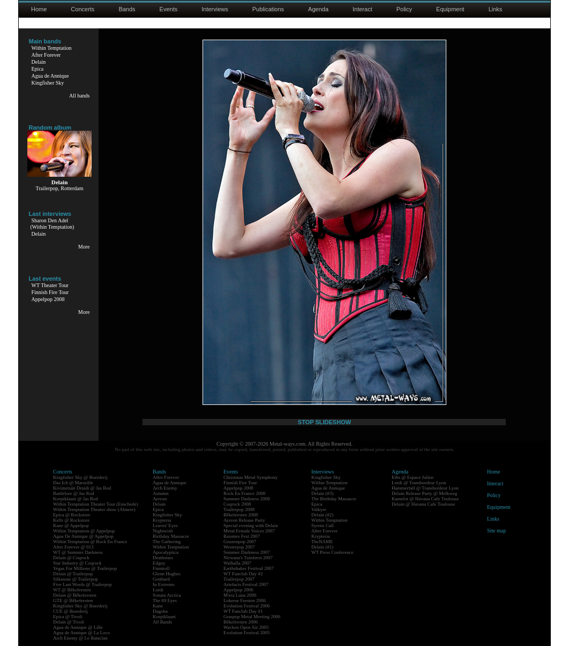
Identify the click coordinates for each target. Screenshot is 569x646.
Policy (404, 9)
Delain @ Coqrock (71, 557)
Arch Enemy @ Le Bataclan (80, 638)
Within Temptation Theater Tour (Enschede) (95, 504)
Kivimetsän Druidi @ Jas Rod (82, 488)
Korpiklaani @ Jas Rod (75, 498)
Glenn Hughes (167, 573)
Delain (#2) (322, 514)
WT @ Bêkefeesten (72, 589)
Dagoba (160, 611)
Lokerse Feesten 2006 (244, 600)
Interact (362, 9)
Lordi (158, 589)
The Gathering (167, 541)
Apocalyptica (165, 552)
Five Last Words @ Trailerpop (82, 584)
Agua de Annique (50, 76)
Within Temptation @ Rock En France (90, 541)
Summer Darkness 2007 (246, 552)
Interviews (214, 9)
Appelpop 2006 (238, 589)
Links (496, 9)
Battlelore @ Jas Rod (73, 493)
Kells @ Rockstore (71, 520)
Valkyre (318, 509)
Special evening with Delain (250, 525)
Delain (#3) (322, 493)
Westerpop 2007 (239, 547)
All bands (79, 96)
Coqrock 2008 (237, 504)
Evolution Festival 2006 (246, 606)
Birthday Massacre (171, 536)
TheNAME (322, 541)
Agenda (318, 9)
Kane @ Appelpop (71, 525)
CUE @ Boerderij (70, 611)
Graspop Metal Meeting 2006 (251, 616)
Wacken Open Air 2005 (246, 627)
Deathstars (163, 557)
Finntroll (161, 568)
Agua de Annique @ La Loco (81, 632)
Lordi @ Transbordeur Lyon (419, 482)
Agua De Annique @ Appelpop (83, 536)
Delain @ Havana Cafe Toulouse (423, 504)
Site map (496, 531)
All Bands (162, 622)
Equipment (450, 9)
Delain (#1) (322, 547)
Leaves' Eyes (165, 525)
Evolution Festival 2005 (246, 632)
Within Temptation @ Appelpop (84, 531)
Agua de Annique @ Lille (78, 627)
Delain (39, 62)
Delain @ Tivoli (68, 622)
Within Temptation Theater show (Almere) (94, 509)
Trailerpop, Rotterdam (59, 188)
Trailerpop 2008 (238, 509)
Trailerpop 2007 (238, 579)
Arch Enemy (165, 488)
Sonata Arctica (167, 595)
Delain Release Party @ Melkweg (424, 493)
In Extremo (164, 584)
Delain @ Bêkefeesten (74, 595)
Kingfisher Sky (48, 83)
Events (169, 9)
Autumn (161, 493)
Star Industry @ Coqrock (77, 563)
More (84, 247)
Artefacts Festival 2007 (245, 584)
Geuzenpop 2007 (239, 541)
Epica (38, 69)
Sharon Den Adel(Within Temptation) (52, 223)
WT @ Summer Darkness (78, 552)
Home (39, 9)
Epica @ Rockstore (72, 514)
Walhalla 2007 (237, 563)
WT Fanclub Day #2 (243, 573)
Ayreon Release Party (244, 520)
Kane (158, 606)
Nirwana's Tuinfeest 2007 (248, 557)
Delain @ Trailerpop (73, 573)
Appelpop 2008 (48, 299)
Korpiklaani (164, 616)
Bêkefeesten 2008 (240, 514)
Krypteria (162, 520)
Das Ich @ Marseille (73, 482)
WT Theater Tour (50, 285)
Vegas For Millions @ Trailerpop (85, 568)
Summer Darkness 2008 (246, 498)
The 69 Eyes (165, 600)
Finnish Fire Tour (50, 292)
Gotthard (161, 579)
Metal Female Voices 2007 (249, 531)
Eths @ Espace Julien (412, 477)
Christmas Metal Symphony (250, 477)
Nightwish (163, 531)
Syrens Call (322, 525)
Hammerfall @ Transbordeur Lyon (425, 488)
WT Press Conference (332, 552)
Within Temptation (52, 48)
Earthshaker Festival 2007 (248, 568)
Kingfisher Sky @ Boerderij (80, 477)
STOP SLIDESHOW (324, 422)
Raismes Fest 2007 (241, 536)
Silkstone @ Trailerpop (75, 579)
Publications (268, 9)
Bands (126, 9)
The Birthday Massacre (333, 498)
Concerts (82, 9)
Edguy (159, 563)
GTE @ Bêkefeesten (73, 600)
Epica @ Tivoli (68, 616)
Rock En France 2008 (244, 493)
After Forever (46, 55)
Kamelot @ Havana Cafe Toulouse (425, 498)
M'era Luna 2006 (240, 595)
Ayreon (160, 498)
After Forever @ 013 (73, 547)
